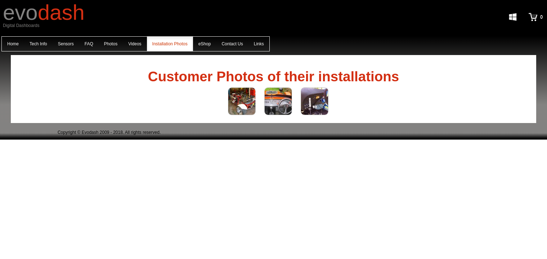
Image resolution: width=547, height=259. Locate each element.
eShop (204, 43)
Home (13, 43)
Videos (134, 43)
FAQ (89, 43)
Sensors (66, 43)
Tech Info (38, 43)
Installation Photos (170, 43)
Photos (110, 43)
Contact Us (232, 43)
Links (259, 43)
